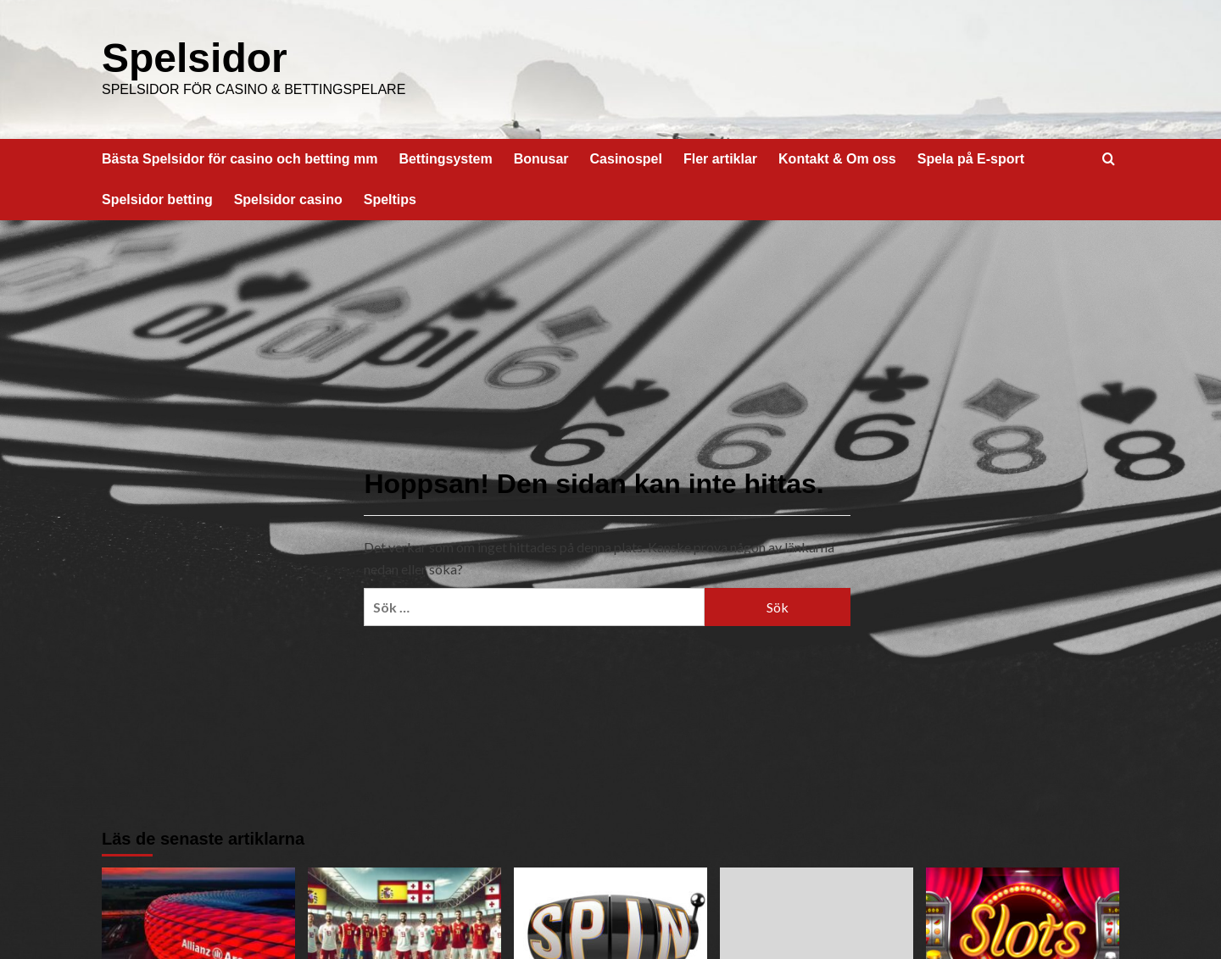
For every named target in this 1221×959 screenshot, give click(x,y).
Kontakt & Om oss (837, 159)
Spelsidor (194, 58)
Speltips (390, 199)
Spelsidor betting (157, 199)
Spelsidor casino (288, 199)
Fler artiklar (720, 159)
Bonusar (541, 159)
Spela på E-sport (970, 159)
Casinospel (626, 159)
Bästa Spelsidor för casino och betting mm (239, 159)
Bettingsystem (445, 159)
